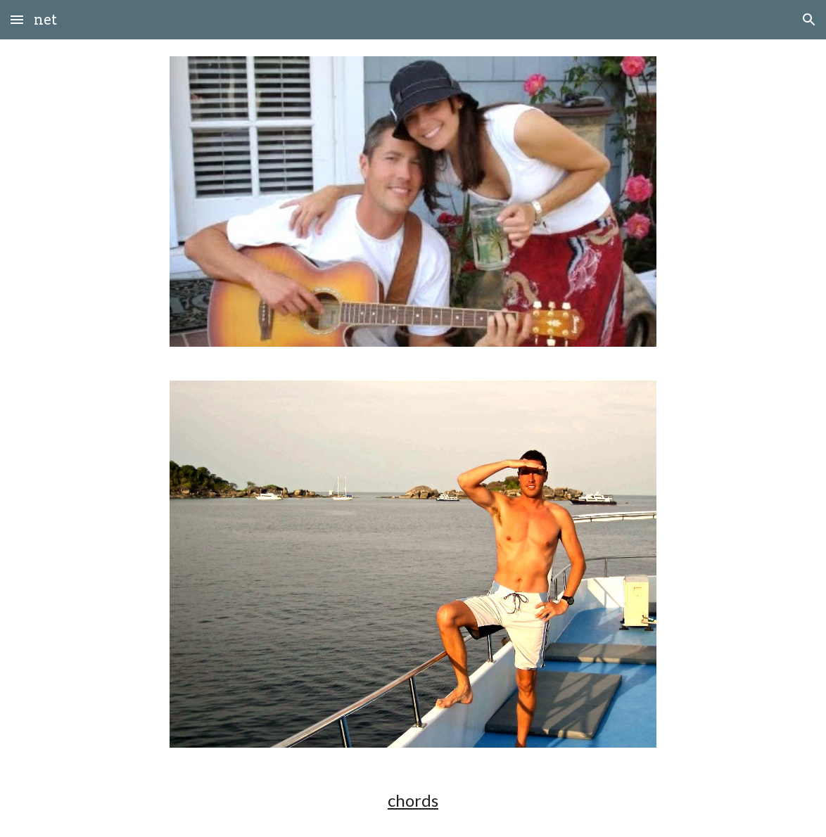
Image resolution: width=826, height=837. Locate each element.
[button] (17, 19)
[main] (413, 800)
